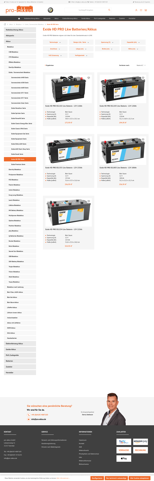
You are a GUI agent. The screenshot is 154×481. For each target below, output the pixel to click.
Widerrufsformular (85, 461)
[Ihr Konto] (136, 10)
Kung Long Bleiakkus (16, 195)
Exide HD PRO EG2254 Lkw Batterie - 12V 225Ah (63, 229)
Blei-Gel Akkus (12, 297)
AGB (80, 447)
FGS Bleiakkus (13, 180)
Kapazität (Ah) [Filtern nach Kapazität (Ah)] (133, 42)
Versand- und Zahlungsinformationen (54, 440)
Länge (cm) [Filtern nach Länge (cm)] (81, 49)
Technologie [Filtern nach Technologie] (55, 42)
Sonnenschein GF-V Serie (19, 93)
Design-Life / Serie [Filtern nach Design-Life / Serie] (81, 42)
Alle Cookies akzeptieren (139, 478)
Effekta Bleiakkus (14, 62)
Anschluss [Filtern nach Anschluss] (55, 49)
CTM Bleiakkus (14, 57)
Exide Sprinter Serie (18, 113)
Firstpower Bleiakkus (16, 175)
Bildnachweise (84, 464)
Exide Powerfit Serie (18, 118)
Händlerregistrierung (48, 443)
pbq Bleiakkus (13, 231)
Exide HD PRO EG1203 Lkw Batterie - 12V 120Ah (118, 106)
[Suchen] (109, 10)
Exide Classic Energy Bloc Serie (21, 123)
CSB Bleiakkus (13, 52)
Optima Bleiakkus (15, 221)
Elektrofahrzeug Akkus (14, 343)
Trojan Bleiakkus (14, 267)
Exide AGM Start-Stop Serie (20, 149)
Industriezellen (12, 318)
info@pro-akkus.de (81, 2)
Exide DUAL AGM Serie (18, 144)
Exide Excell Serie (17, 154)
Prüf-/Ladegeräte (12, 355)
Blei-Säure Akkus (13, 302)
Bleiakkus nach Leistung (15, 287)
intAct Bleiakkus (14, 190)
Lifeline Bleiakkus (15, 205)
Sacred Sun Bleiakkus (16, 251)
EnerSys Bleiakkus (15, 67)
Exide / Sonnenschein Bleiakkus (19, 72)
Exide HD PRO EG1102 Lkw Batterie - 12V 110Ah (63, 106)
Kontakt (81, 443)
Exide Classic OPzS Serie (19, 129)
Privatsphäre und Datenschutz (89, 454)
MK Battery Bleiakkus (16, 210)
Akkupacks (10, 35)
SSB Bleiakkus (13, 256)
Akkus (8, 41)
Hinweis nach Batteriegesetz (50, 447)
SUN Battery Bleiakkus (16, 261)
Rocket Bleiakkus (14, 241)
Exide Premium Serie (18, 164)
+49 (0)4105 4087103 (101, 2)
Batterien (9, 361)
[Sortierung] (138, 65)
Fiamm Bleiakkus (14, 185)
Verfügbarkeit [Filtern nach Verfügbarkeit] (81, 55)
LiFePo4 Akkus (12, 307)
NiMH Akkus (11, 328)
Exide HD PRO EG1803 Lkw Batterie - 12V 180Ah (118, 167)
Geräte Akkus (11, 349)
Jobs (80, 457)
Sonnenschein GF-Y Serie (19, 98)
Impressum (82, 440)
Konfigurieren (97, 478)
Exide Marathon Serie (18, 108)
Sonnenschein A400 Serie (19, 77)
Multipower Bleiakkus (16, 215)
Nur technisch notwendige (116, 478)
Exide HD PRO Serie (17, 159)
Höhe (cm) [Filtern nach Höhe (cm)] (133, 49)
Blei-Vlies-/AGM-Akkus (15, 292)
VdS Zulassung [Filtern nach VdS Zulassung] (55, 55)
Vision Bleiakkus (14, 272)
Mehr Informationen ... (63, 478)
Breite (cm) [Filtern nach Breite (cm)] (107, 49)
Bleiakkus (10, 47)
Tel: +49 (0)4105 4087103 (12, 451)
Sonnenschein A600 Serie (19, 88)
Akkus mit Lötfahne (13, 323)
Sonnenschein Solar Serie (19, 103)
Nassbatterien (12, 338)
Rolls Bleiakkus (14, 246)
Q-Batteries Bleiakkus (16, 236)
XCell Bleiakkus (14, 277)
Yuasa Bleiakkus (14, 282)
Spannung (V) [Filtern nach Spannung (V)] (107, 42)
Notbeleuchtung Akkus (14, 30)
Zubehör (9, 367)
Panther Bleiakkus (15, 226)
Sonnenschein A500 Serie (19, 83)
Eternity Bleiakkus (15, 169)
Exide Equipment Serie (18, 139)
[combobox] (85, 10)
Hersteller (9, 372)
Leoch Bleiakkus (14, 200)
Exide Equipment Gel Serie (20, 134)
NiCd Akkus (11, 333)
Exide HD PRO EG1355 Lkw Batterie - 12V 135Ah (63, 167)
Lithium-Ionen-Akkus (14, 313)
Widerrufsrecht (84, 450)
